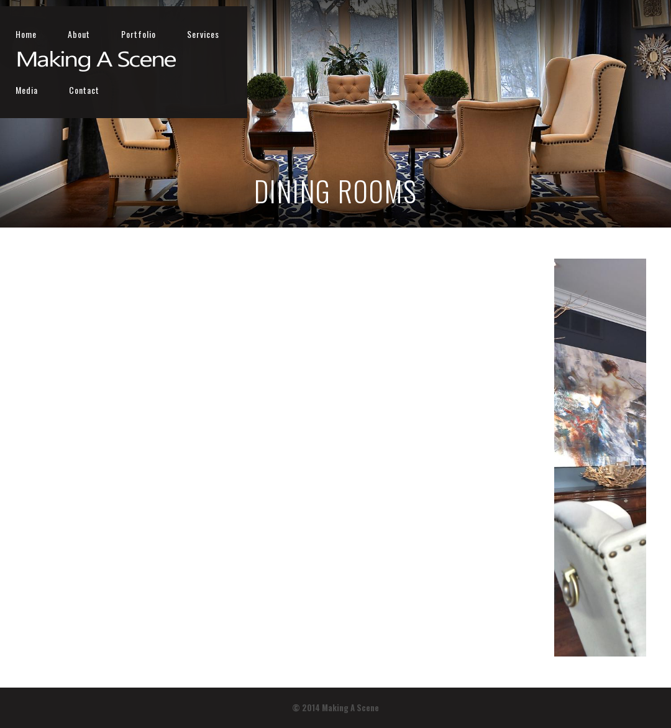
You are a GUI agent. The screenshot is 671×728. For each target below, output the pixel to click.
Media (583, 33)
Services (524, 33)
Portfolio (459, 33)
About (400, 33)
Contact (640, 33)
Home (347, 33)
